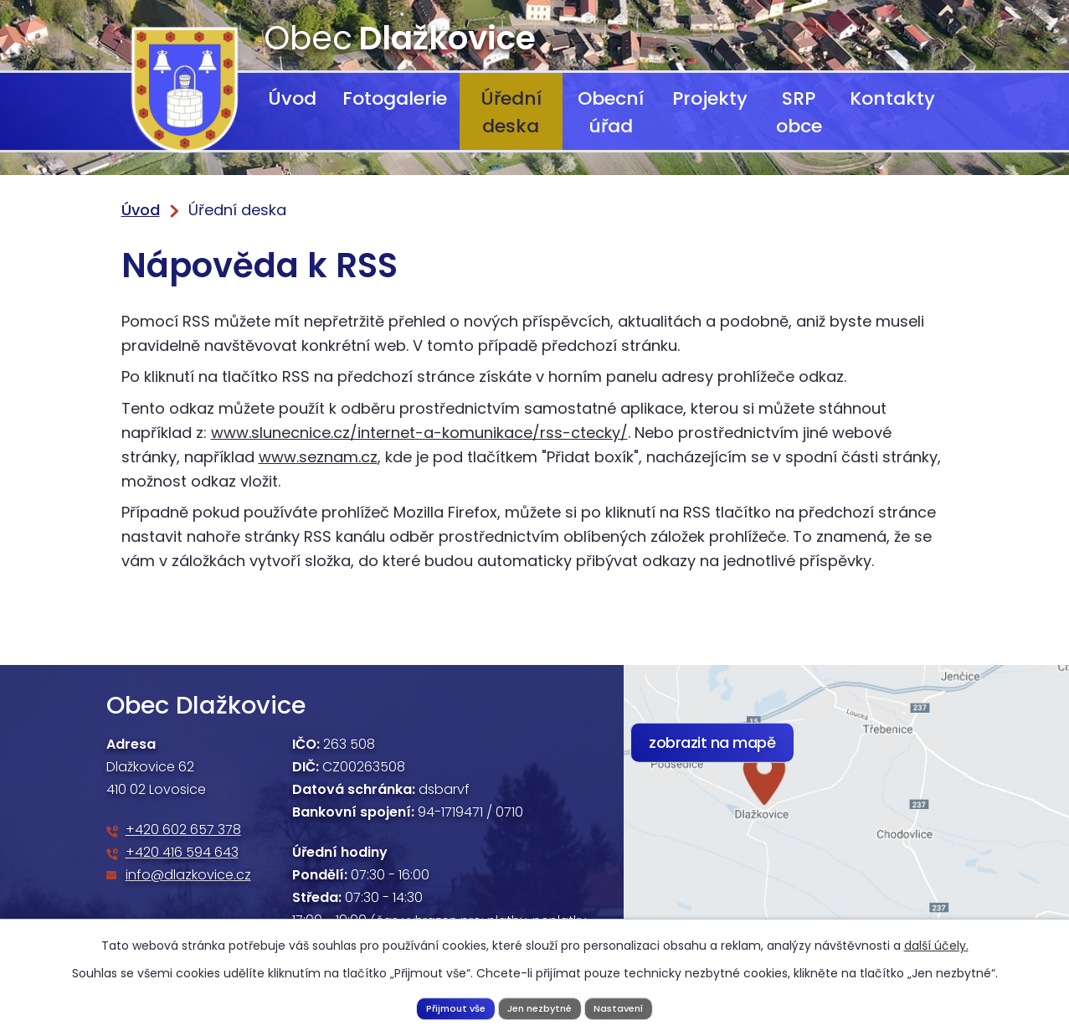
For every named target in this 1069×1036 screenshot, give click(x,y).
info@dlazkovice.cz (188, 874)
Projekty (710, 98)
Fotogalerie (394, 98)
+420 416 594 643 (182, 852)
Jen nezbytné (540, 1006)
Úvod (292, 98)
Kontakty (892, 98)
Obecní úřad (611, 112)
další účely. (936, 942)
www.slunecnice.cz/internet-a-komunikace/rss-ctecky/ (419, 432)
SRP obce (799, 112)
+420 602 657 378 (183, 829)
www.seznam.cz (318, 456)
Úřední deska (511, 112)
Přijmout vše (445, 1006)
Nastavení (629, 1006)
